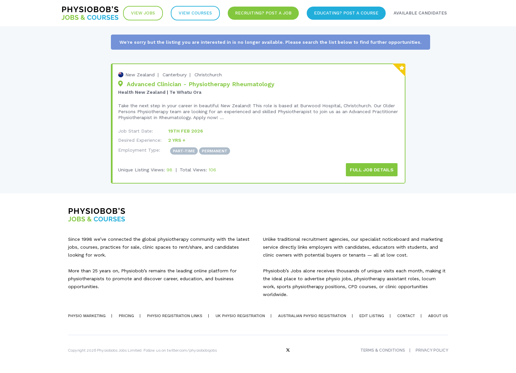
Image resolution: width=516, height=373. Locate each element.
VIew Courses (195, 13)
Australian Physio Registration (312, 315)
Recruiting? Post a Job (263, 13)
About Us (438, 315)
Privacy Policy (432, 350)
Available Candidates (420, 13)
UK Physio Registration (240, 315)
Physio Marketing (87, 315)
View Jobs (143, 13)
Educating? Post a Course (346, 13)
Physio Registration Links (174, 315)
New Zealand (140, 74)
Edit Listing (371, 315)
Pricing (126, 315)
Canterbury (175, 74)
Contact (406, 315)
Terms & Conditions (382, 350)
